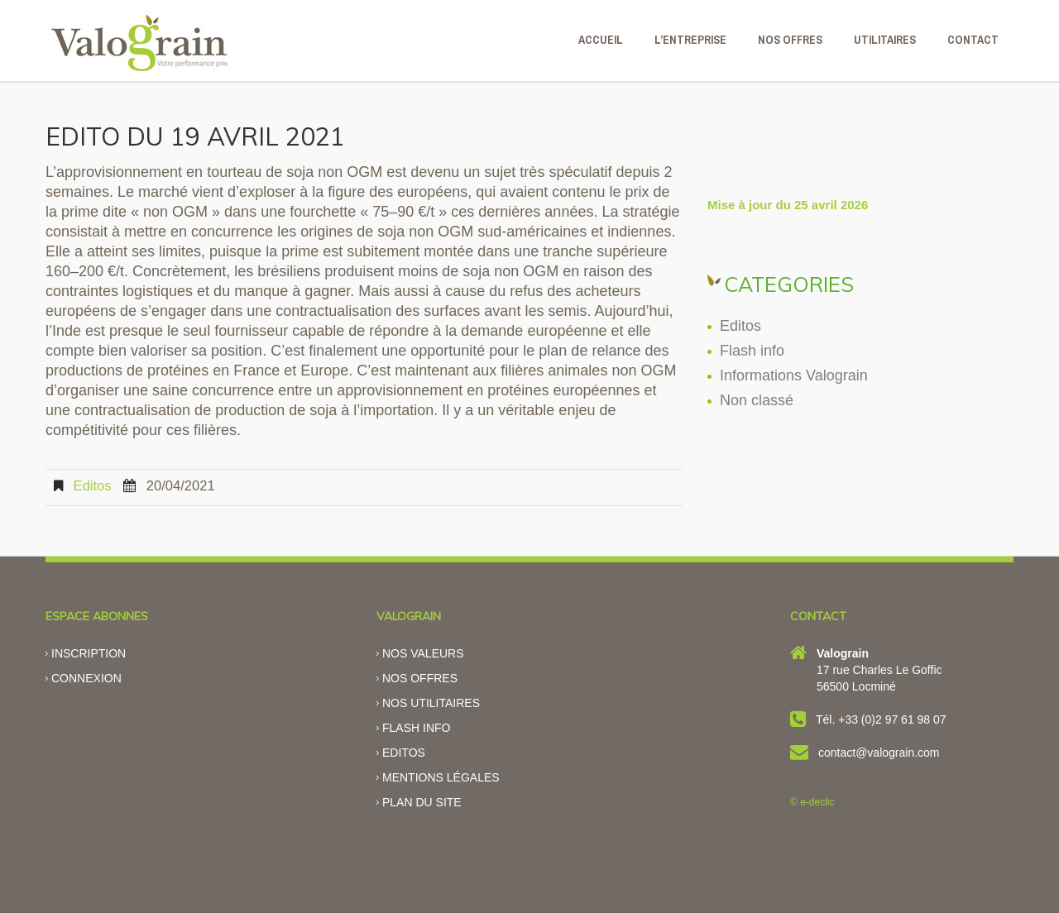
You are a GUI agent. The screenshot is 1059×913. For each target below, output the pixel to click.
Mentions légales (441, 777)
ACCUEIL (600, 39)
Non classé (756, 400)
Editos (93, 486)
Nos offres (420, 678)
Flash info (752, 350)
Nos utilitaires (431, 703)
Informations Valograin (794, 375)
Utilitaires (885, 39)
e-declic (817, 802)
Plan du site (422, 802)
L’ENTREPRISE (690, 39)
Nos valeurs (423, 653)
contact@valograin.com (879, 752)
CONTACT (973, 39)
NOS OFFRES (790, 39)
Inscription (88, 653)
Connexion (86, 678)
